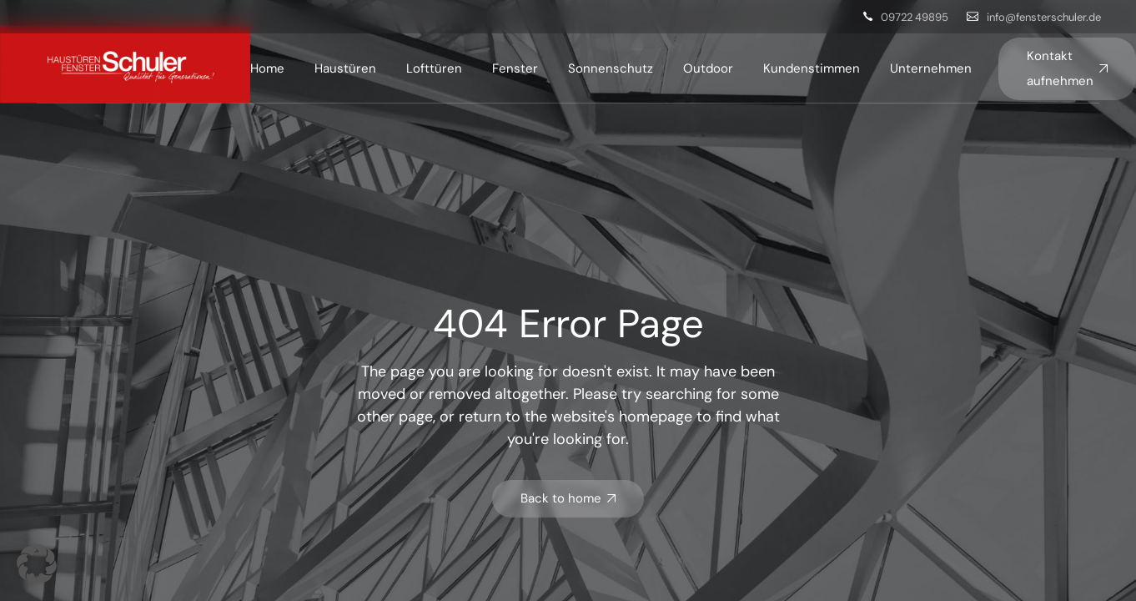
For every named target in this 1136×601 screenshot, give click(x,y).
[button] (36, 564)
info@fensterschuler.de (1044, 17)
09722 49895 (914, 17)
